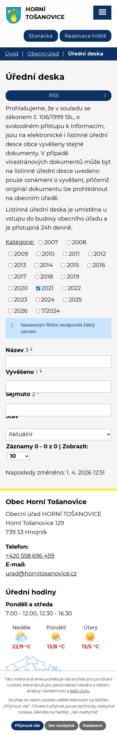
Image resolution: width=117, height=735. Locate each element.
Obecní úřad (43, 53)
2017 (20, 276)
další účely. (80, 691)
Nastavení (92, 725)
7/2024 (50, 311)
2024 (48, 299)
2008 (79, 242)
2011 (74, 253)
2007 (51, 242)
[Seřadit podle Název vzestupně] (31, 347)
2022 (74, 288)
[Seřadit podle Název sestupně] (31, 350)
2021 (47, 288)
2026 (20, 311)
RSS (78, 95)
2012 (100, 253)
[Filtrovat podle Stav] (58, 434)
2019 (73, 276)
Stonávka (41, 36)
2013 (20, 265)
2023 (20, 299)
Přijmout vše (27, 725)
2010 (48, 253)
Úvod (11, 53)
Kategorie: (20, 242)
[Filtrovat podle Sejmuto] (58, 410)
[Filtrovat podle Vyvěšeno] (58, 386)
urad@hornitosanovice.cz (41, 573)
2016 (99, 265)
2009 (21, 253)
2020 (21, 288)
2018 (46, 276)
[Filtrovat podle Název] (58, 362)
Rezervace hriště (85, 36)
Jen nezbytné (61, 725)
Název (17, 350)
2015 (73, 265)
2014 (46, 265)
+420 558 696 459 (30, 555)
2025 (75, 299)
